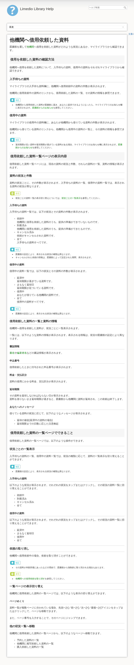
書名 (12, 352)
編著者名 (22, 352)
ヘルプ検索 (125, 7)
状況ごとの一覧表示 (71, 198)
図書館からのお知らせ (42, 108)
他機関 (30, 46)
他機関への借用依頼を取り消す (30, 578)
